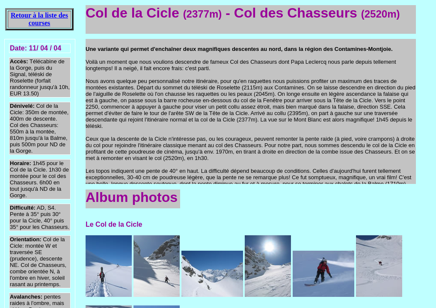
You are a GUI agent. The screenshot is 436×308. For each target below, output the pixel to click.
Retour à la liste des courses (39, 19)
